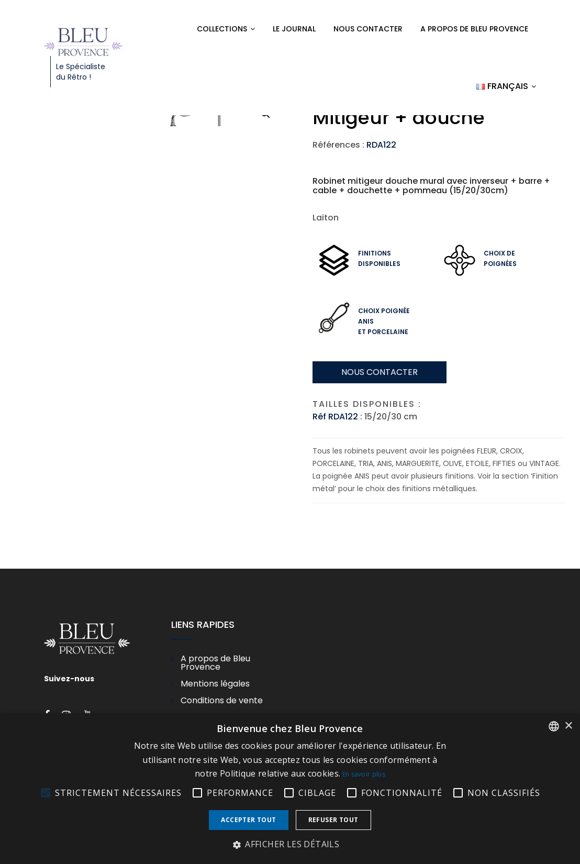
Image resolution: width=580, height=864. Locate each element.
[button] (290, 844)
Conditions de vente (222, 700)
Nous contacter (368, 29)
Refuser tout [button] (333, 819)
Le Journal (294, 29)
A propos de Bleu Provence (474, 29)
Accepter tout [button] (248, 819)
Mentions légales (215, 684)
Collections (222, 29)
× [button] (568, 726)
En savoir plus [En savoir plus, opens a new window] (363, 774)
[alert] (290, 788)
